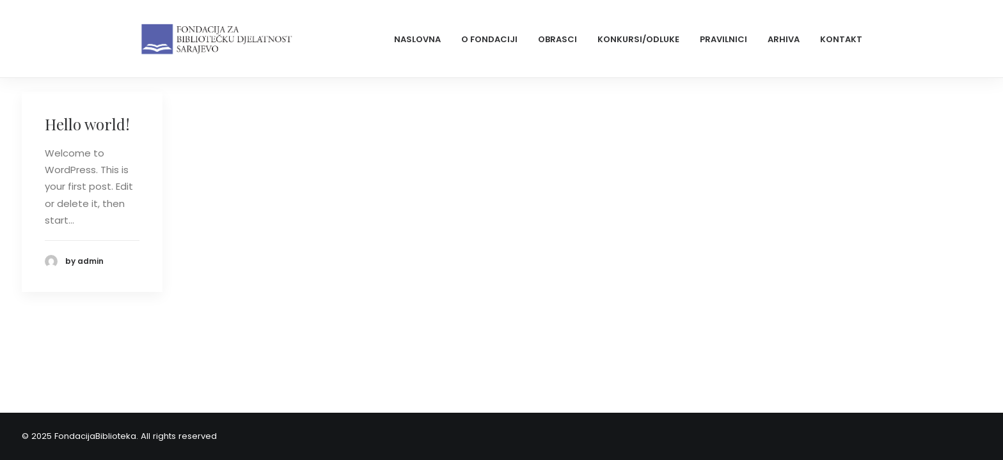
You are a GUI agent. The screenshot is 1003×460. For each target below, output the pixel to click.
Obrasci (557, 39)
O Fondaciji (489, 39)
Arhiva (784, 39)
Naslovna (417, 39)
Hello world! (87, 124)
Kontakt (841, 39)
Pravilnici (723, 39)
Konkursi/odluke (638, 39)
